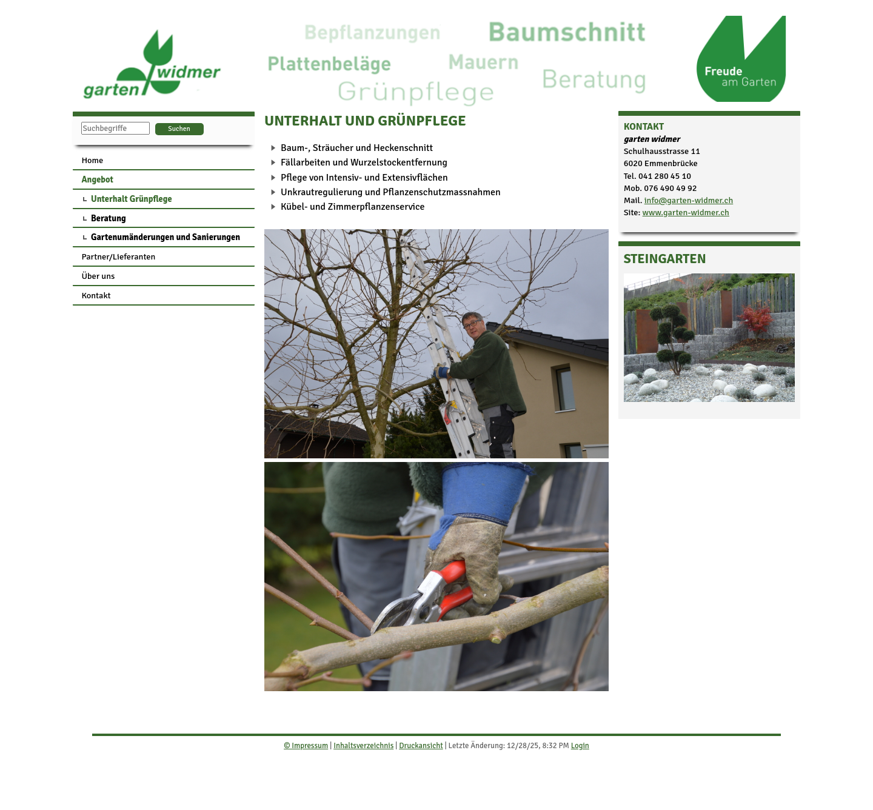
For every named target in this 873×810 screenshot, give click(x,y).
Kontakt (95, 295)
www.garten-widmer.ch (686, 212)
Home (92, 160)
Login (580, 746)
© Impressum (306, 746)
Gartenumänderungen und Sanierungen (165, 237)
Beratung (108, 218)
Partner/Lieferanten (118, 256)
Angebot (97, 179)
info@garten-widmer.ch (689, 200)
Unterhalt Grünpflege (131, 198)
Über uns (98, 275)
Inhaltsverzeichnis (363, 746)
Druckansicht (421, 746)
